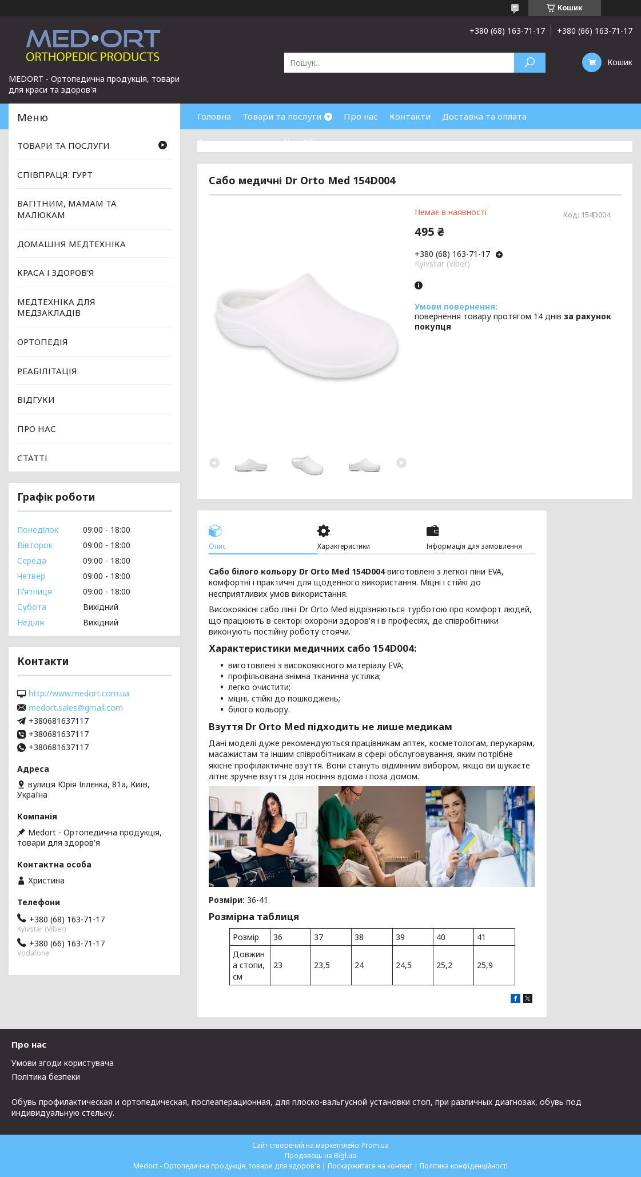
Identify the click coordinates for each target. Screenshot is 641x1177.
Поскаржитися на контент (370, 1166)
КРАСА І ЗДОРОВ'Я (55, 272)
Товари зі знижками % (244, 142)
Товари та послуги (281, 116)
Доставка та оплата (484, 116)
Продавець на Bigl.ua (320, 1155)
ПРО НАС (36, 428)
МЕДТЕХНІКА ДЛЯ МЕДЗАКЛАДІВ (56, 307)
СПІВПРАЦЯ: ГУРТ (55, 174)
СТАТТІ (32, 457)
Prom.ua (375, 1145)
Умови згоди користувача (62, 1062)
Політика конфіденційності (464, 1166)
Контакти (410, 116)
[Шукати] (530, 63)
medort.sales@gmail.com (76, 708)
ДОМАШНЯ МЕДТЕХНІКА (71, 243)
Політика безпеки (45, 1076)
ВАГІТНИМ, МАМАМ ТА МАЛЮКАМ (67, 208)
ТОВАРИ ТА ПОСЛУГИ (63, 145)
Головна (214, 116)
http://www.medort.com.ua (79, 693)
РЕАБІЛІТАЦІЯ (47, 371)
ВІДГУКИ (36, 399)
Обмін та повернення (347, 142)
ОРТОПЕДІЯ (42, 341)
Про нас (361, 116)
